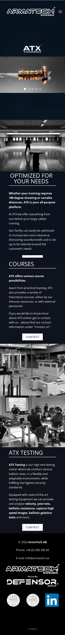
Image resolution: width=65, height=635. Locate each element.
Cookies (32, 629)
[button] (60, 11)
